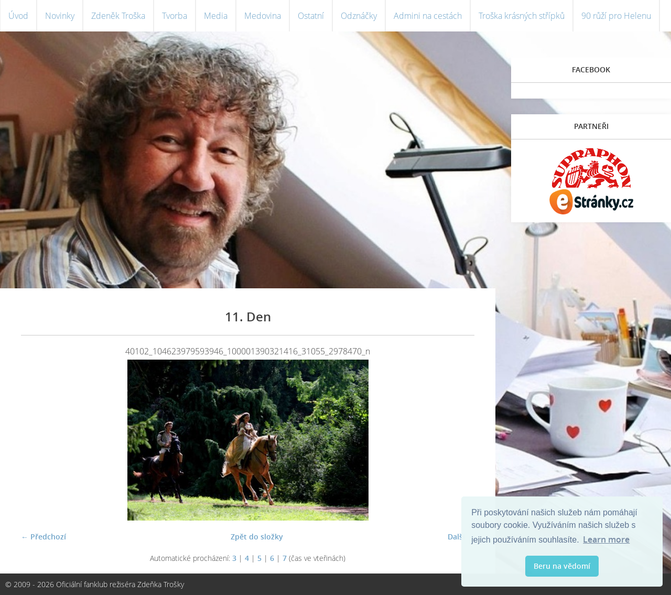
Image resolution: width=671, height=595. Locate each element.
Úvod (18, 15)
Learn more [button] (606, 539)
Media (216, 15)
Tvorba (174, 15)
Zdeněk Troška (118, 15)
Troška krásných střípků (522, 15)
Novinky (59, 15)
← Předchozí (43, 537)
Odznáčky (359, 15)
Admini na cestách (428, 15)
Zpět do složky (257, 537)
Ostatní (311, 15)
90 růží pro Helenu (616, 15)
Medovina (262, 15)
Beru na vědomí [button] (562, 566)
